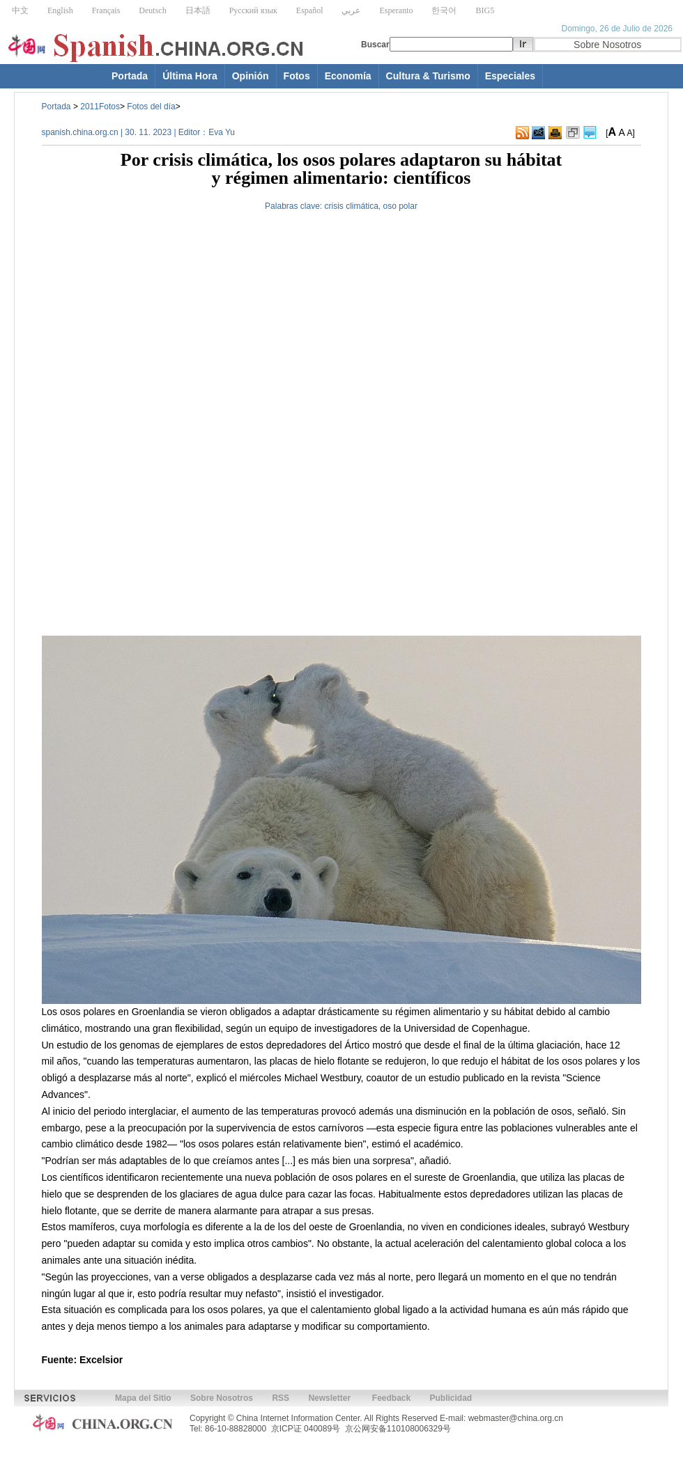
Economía (348, 75)
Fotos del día (151, 106)
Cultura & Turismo (428, 75)
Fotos (297, 75)
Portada (130, 75)
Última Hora (189, 75)
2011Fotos (100, 106)
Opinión (250, 75)
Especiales (510, 75)
